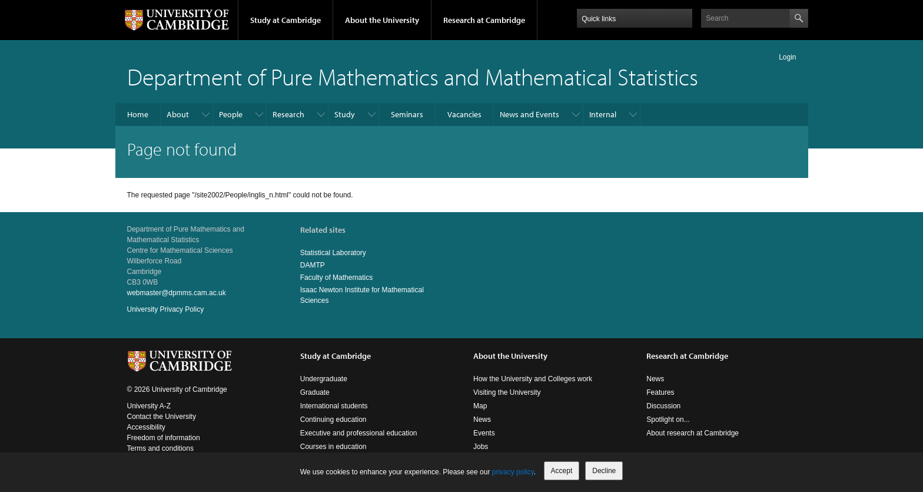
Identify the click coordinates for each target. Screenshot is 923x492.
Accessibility (146, 427)
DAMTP (312, 265)
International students (334, 406)
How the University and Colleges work (532, 379)
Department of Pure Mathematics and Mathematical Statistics (412, 76)
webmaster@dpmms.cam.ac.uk (176, 293)
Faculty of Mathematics (336, 277)
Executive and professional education (358, 433)
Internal (602, 114)
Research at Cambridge (484, 20)
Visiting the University (507, 392)
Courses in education (333, 447)
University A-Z (149, 406)
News (482, 419)
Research (288, 114)
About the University (382, 20)
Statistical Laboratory (333, 253)
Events (484, 433)
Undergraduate (323, 379)
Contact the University (161, 416)
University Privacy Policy (165, 309)
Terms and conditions (160, 448)
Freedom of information (163, 438)
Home (137, 114)
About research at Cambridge (692, 433)
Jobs (480, 447)
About (178, 114)
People (231, 114)
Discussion (663, 406)
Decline (604, 471)
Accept (562, 471)
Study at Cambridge (285, 20)
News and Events (529, 114)
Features (660, 392)
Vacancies (464, 114)
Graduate (315, 392)
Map (480, 406)
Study (344, 114)
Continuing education (333, 419)
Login (787, 57)
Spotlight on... (667, 419)
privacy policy (513, 472)
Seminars (407, 114)
